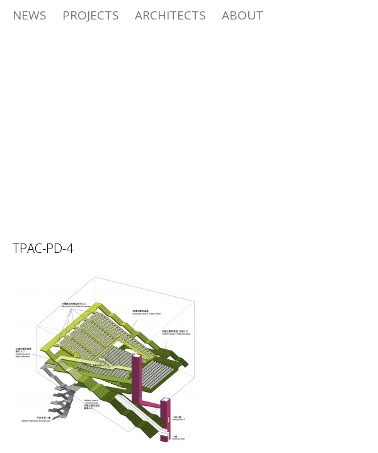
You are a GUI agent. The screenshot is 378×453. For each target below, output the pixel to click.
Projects (90, 15)
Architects (170, 15)
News (30, 15)
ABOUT (242, 15)
